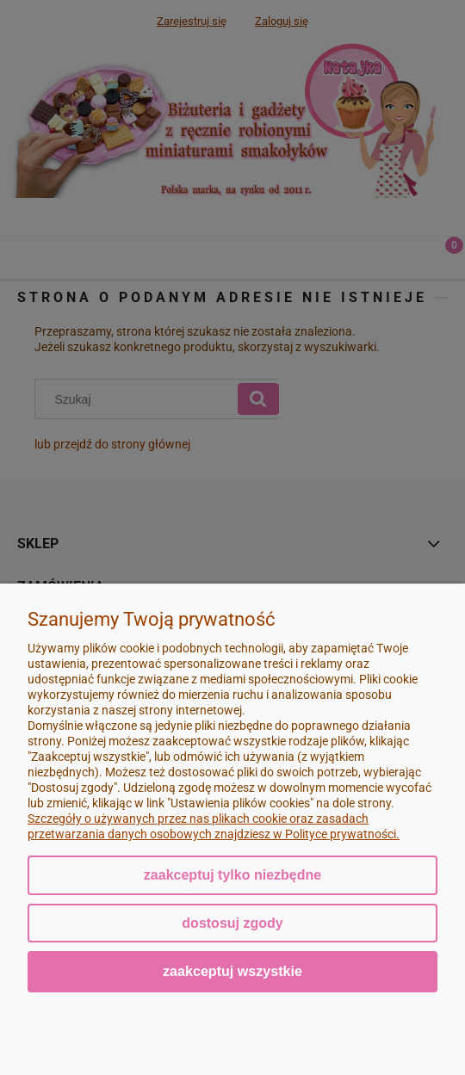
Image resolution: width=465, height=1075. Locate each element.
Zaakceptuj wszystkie (232, 971)
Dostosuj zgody (232, 923)
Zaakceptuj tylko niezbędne (232, 875)
